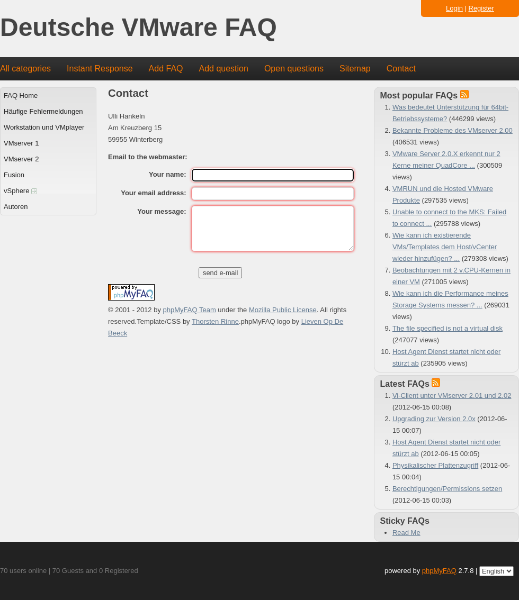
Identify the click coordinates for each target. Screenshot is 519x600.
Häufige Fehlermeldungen (43, 111)
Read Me (406, 533)
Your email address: (153, 193)
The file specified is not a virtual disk (447, 328)
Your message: (161, 211)
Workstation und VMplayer (44, 127)
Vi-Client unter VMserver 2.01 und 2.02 (452, 395)
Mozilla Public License (283, 310)
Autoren (16, 207)
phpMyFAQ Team (189, 310)
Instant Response (100, 68)
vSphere (20, 191)
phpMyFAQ (439, 571)
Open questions (294, 68)
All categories (25, 68)
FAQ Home (21, 95)
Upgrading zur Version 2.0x (434, 419)
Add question (223, 68)
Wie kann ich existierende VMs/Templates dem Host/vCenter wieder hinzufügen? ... (444, 246)
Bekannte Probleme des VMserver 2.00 (452, 130)
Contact (401, 68)
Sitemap (355, 68)
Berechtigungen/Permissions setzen (447, 489)
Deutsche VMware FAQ (138, 27)
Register (481, 8)
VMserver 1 (21, 143)
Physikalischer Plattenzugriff (435, 465)
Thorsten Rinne (215, 321)
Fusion (14, 175)
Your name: (167, 174)
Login (454, 8)
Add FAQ (166, 68)
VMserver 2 (21, 159)
